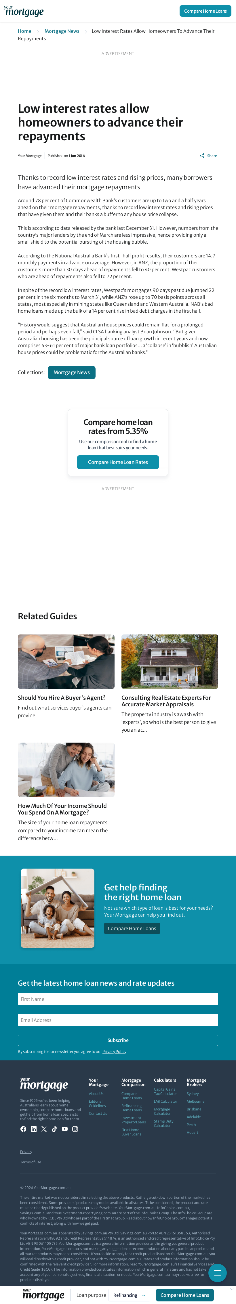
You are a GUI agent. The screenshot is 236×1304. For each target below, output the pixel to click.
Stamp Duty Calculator (163, 1123)
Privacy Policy (114, 1051)
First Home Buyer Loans (131, 1132)
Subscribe (118, 1040)
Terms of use (30, 1162)
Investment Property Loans (133, 1120)
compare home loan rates (118, 462)
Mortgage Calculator (162, 1111)
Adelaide (194, 1117)
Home (24, 31)
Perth (191, 1125)
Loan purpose (91, 1295)
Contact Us (98, 1113)
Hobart (192, 1132)
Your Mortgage (30, 156)
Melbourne (196, 1101)
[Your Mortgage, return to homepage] (25, 11)
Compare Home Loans (205, 11)
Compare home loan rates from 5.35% (118, 427)
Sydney (193, 1093)
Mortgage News (62, 31)
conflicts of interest (36, 1223)
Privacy (26, 1152)
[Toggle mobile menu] (217, 1273)
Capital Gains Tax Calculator (165, 1091)
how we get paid (85, 1223)
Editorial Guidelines (97, 1103)
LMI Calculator (165, 1101)
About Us (96, 1093)
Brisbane (194, 1109)
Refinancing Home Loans (131, 1108)
